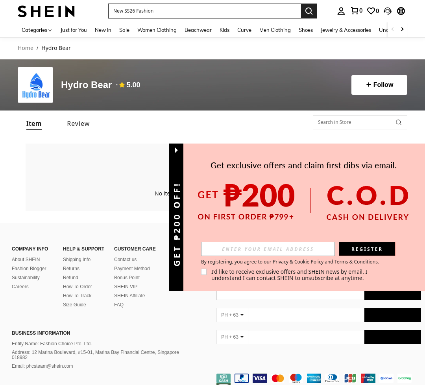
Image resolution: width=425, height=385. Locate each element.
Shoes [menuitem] (306, 30)
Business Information (41, 333)
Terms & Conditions (356, 261)
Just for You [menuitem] (74, 30)
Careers (20, 286)
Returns (71, 268)
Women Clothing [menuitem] (157, 30)
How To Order (77, 286)
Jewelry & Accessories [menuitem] (346, 30)
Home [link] (25, 48)
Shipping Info (77, 259)
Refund (70, 277)
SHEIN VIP (125, 286)
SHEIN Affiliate (129, 295)
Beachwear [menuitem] (198, 30)
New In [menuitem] (103, 30)
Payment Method (132, 268)
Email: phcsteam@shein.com (42, 366)
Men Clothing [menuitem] (275, 30)
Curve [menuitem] (244, 30)
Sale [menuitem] (124, 30)
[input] (268, 249)
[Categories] (37, 29)
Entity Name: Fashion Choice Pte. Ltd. (52, 343)
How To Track (77, 295)
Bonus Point (127, 277)
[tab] (34, 122)
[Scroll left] (392, 29)
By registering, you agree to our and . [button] (290, 262)
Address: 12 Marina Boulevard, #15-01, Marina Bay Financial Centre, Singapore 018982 (95, 355)
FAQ (119, 305)
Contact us (125, 259)
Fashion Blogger (29, 268)
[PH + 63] (232, 315)
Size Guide (74, 305)
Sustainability (26, 277)
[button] (204, 11)
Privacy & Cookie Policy (298, 261)
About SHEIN (26, 259)
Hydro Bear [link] (55, 48)
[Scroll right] (402, 29)
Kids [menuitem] (224, 30)
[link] (356, 10)
